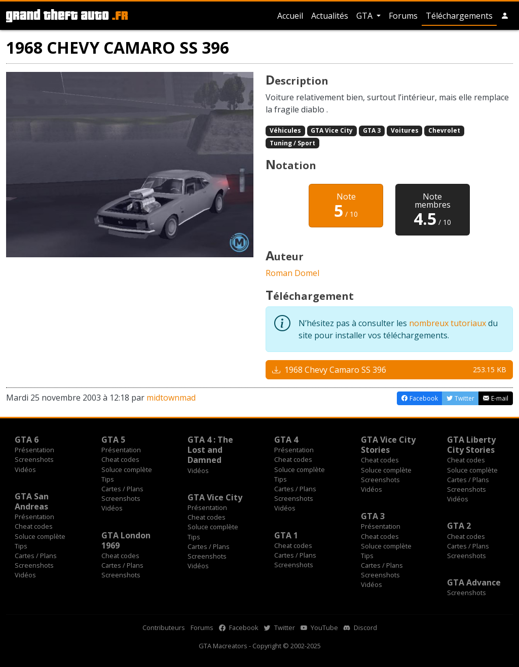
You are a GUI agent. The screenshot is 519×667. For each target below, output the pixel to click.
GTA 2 (459, 525)
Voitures (405, 130)
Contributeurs (163, 627)
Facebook (238, 627)
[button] (505, 16)
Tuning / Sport (292, 143)
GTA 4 (286, 439)
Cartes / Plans (122, 488)
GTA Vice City (332, 130)
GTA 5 (113, 439)
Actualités (329, 15)
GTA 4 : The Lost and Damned (210, 449)
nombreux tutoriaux (447, 323)
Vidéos (25, 469)
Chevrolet (444, 130)
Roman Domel (292, 273)
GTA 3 (372, 130)
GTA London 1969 (126, 540)
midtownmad (171, 397)
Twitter (279, 627)
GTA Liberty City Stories (471, 444)
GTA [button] (365, 15)
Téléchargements (459, 15)
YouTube (319, 627)
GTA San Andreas (32, 501)
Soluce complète (126, 469)
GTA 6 (27, 439)
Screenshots (34, 459)
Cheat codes (120, 459)
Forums (403, 15)
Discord (360, 627)
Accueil (290, 15)
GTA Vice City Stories (388, 444)
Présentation (34, 449)
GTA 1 (286, 535)
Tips (107, 479)
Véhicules (285, 130)
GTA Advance (474, 582)
